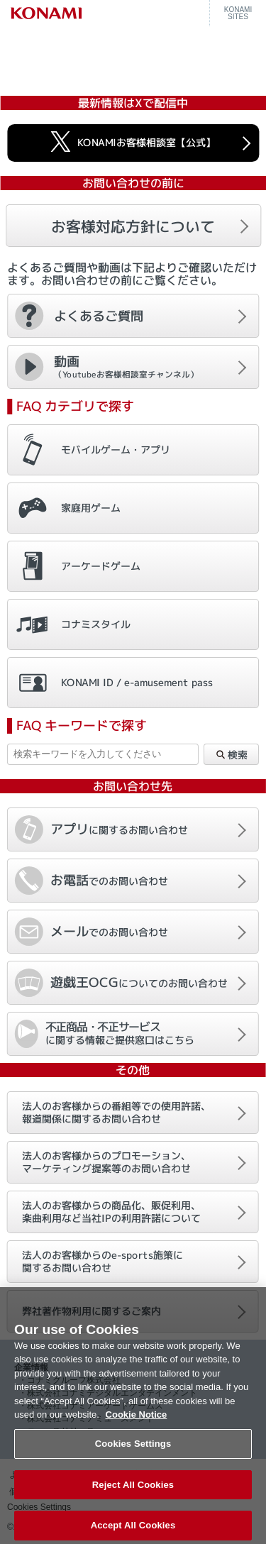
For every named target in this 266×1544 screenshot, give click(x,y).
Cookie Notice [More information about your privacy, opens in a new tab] (136, 1423)
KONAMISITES (238, 13)
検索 (231, 755)
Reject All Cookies (133, 1493)
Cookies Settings (133, 1452)
